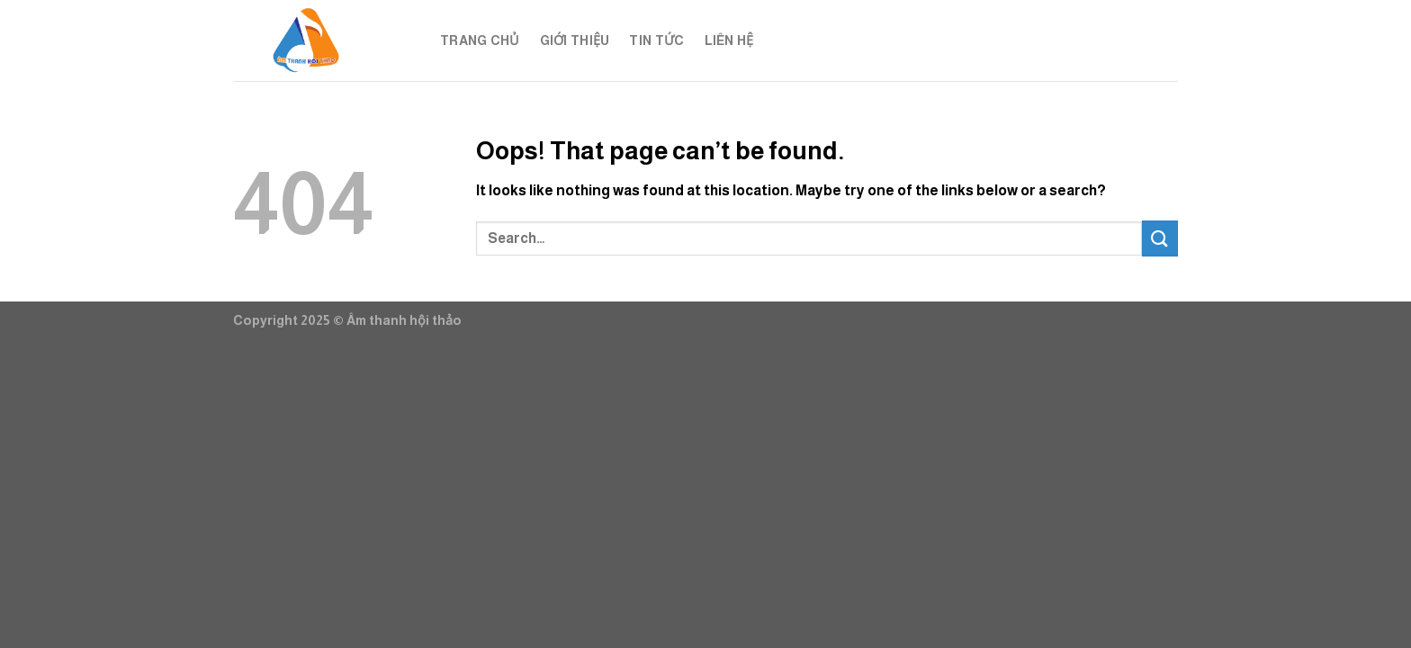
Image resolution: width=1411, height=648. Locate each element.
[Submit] (1160, 238)
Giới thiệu (575, 40)
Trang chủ (480, 40)
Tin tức (656, 40)
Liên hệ (729, 40)
